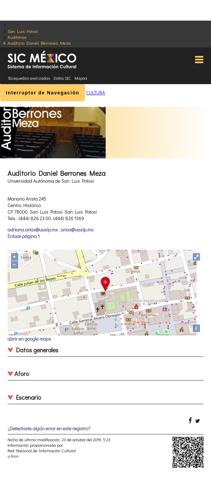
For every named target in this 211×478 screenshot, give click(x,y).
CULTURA (95, 92)
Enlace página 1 (23, 236)
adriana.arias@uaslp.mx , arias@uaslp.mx (50, 229)
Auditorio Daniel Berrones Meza (39, 43)
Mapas (80, 78)
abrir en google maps (29, 338)
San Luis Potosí (23, 31)
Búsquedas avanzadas (29, 78)
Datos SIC (62, 78)
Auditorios (17, 37)
